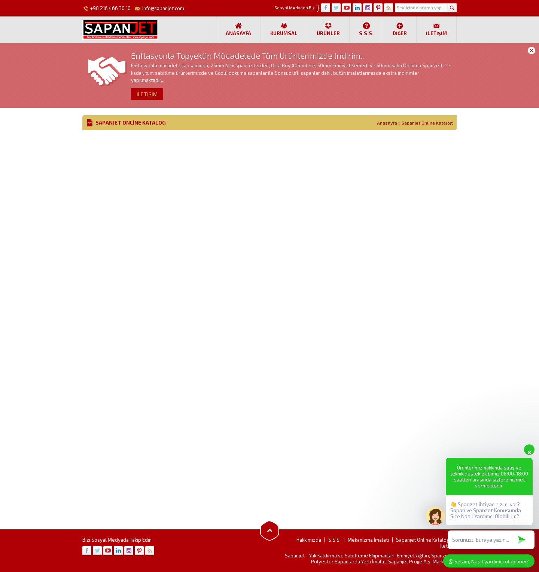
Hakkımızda (308, 540)
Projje (415, 562)
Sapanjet (295, 556)
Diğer (400, 29)
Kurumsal (284, 29)
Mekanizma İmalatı (368, 540)
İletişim (436, 29)
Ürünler (328, 29)
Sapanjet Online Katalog (423, 540)
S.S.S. (366, 29)
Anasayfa (238, 29)
